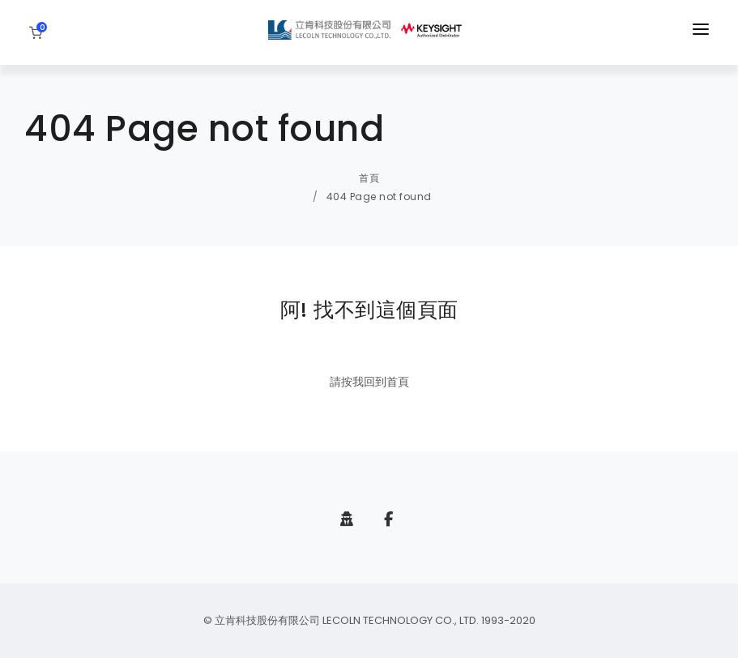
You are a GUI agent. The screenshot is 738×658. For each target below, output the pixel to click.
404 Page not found (379, 196)
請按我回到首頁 (369, 382)
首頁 (369, 178)
